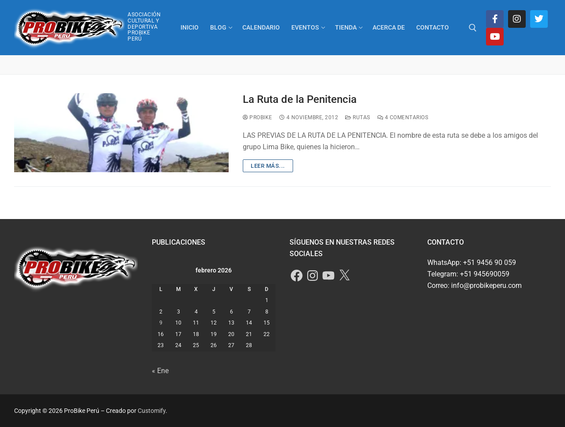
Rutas (357, 117)
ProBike (257, 117)
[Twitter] (539, 19)
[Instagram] (517, 19)
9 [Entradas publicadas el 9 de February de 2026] (160, 323)
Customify (152, 410)
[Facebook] (495, 19)
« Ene (160, 371)
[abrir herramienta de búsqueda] (473, 28)
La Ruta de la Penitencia (300, 99)
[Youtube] (495, 36)
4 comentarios (403, 117)
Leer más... (268, 165)
